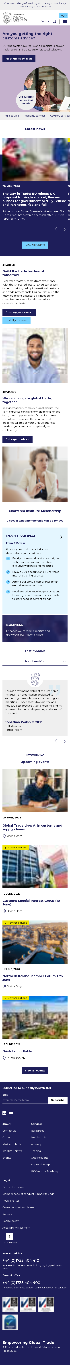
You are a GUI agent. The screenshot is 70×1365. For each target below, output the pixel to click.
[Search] (54, 21)
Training (36, 1151)
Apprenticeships (41, 1164)
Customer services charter (18, 1207)
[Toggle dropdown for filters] (35, 661)
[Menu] (65, 21)
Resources (37, 1130)
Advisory (36, 1144)
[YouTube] (11, 1113)
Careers (7, 1137)
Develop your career (19, 312)
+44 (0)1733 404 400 (21, 1282)
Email (5, 1094)
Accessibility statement (16, 1227)
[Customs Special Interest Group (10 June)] (35, 879)
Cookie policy (10, 1221)
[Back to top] (9, 1236)
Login (63, 15)
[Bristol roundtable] (35, 1028)
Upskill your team (16, 320)
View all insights (35, 245)
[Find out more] (35, 571)
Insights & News (12, 1151)
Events (6, 1157)
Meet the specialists (19, 58)
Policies (7, 1214)
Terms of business (13, 1187)
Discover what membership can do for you (35, 520)
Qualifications (39, 1157)
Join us (45, 21)
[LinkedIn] (4, 1113)
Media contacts (11, 1144)
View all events (35, 1070)
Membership (39, 1137)
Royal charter (10, 1200)
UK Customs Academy (44, 1171)
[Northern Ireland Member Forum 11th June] (35, 954)
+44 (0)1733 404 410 (20, 1260)
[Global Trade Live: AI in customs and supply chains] (35, 803)
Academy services (34, 115)
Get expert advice (17, 439)
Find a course (10, 115)
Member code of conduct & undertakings (28, 1194)
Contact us (9, 1130)
